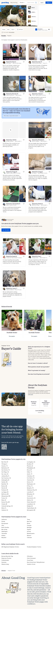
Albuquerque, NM (5, 496)
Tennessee (4, 533)
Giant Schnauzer (31, 558)
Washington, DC (31, 484)
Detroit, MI (4, 488)
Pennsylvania (4, 523)
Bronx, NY (29, 470)
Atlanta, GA (30, 500)
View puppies (12, 336)
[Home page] (5, 2)
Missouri (29, 535)
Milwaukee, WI (30, 494)
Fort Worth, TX (30, 478)
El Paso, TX (29, 486)
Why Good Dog (13, 2)
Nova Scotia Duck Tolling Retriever (36, 562)
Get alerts (6, 230)
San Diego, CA (5, 472)
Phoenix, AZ (30, 466)
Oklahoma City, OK (32, 490)
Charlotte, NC (30, 480)
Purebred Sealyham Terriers (34, 547)
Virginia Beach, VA (31, 508)
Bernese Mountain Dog (7, 556)
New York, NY (4, 462)
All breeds (3, 570)
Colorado (29, 537)
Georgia (29, 525)
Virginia (29, 529)
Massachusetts (30, 533)
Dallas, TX (29, 472)
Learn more (30, 394)
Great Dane (30, 560)
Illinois (28, 523)
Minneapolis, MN (31, 510)
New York (29, 521)
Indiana (3, 535)
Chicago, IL (4, 464)
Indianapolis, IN (5, 480)
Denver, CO (30, 482)
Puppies (9, 35)
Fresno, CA (4, 498)
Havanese (3, 562)
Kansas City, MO (5, 502)
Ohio (2, 525)
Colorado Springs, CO (7, 506)
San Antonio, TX (5, 470)
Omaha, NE (4, 504)
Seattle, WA (4, 482)
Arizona (29, 531)
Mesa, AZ (3, 500)
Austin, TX (29, 474)
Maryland (3, 537)
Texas (28, 519)
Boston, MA (4, 486)
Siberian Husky (5, 564)
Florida (3, 521)
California (4, 519)
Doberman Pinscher (6, 558)
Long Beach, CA (31, 504)
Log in (42, 2)
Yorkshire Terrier (31, 564)
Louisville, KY (30, 492)
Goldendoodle (5, 560)
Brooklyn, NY (30, 464)
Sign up (49, 2)
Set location (11, 32)
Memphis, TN (30, 488)
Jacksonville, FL (5, 476)
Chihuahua (30, 556)
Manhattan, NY (5, 468)
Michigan (29, 527)
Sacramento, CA (31, 498)
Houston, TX (4, 466)
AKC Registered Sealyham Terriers (10, 547)
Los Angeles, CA (31, 462)
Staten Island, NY (31, 502)
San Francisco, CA (6, 478)
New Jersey (4, 529)
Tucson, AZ (30, 496)
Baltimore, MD (5, 494)
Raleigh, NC (30, 506)
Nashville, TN (4, 484)
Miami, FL (3, 508)
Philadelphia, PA (31, 468)
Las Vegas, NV (4, 492)
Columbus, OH (30, 476)
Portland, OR (4, 490)
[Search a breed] (32, 2)
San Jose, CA (4, 474)
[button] (11, 52)
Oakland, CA (4, 510)
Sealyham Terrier (11, 570)
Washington (4, 531)
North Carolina (5, 527)
